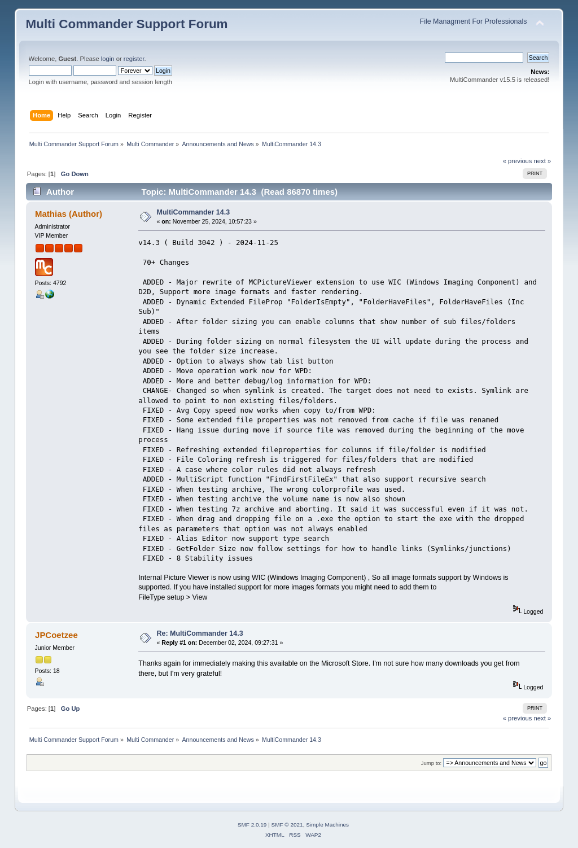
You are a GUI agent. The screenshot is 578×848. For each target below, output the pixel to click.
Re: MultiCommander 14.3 (200, 633)
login (108, 58)
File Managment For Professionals (473, 21)
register (134, 58)
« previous (517, 161)
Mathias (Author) (68, 213)
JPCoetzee (56, 635)
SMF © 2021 (287, 824)
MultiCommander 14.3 (193, 212)
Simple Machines (327, 824)
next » (542, 161)
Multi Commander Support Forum (127, 24)
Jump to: (431, 763)
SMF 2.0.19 (252, 824)
